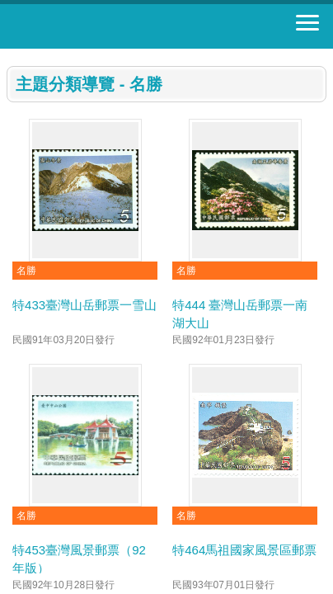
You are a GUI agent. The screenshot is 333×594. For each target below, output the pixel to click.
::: (12, 56)
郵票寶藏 (103, 26)
